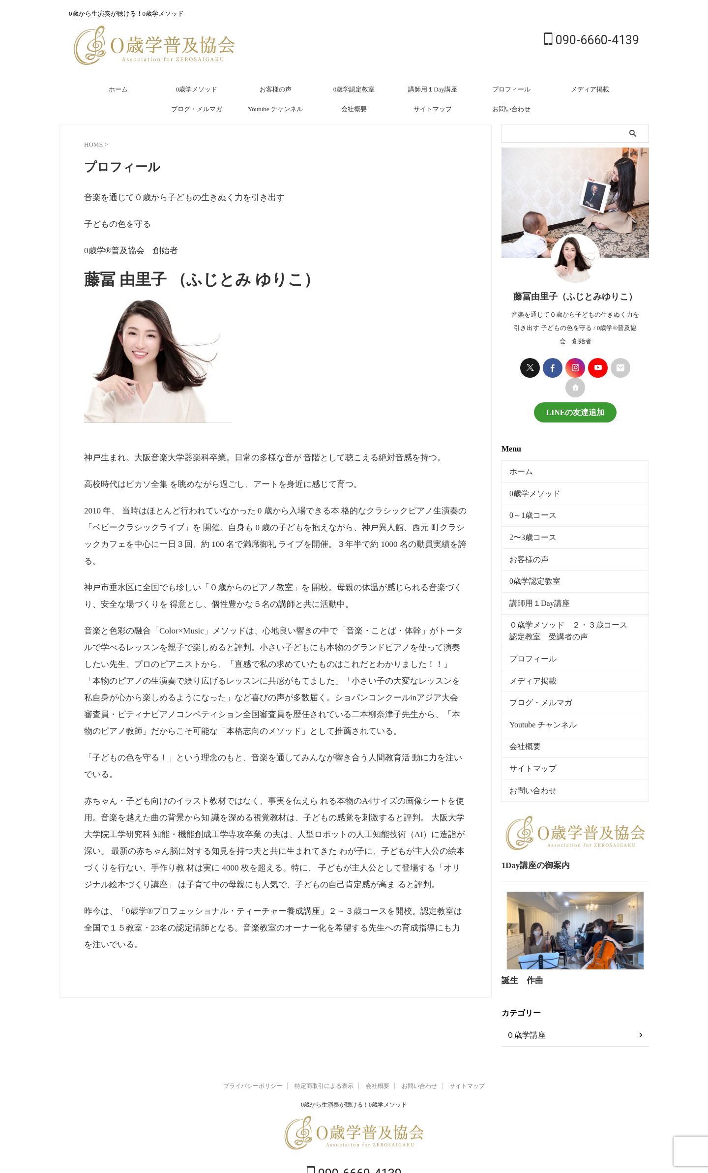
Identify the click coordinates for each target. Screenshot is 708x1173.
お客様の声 (276, 89)
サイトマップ (432, 109)
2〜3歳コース (528, 529)
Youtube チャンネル (275, 109)
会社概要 (354, 109)
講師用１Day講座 (432, 89)
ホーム (118, 89)
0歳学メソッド (197, 89)
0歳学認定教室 (354, 89)
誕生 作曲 (519, 950)
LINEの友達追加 (575, 411)
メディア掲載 (590, 89)
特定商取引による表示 (324, 1054)
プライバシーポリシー (252, 1054)
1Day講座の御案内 (530, 836)
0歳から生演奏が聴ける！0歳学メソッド (354, 1073)
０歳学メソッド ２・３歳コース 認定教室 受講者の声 (576, 615)
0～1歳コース (528, 508)
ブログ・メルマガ (196, 109)
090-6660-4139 (591, 40)
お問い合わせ (511, 109)
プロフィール (511, 89)
